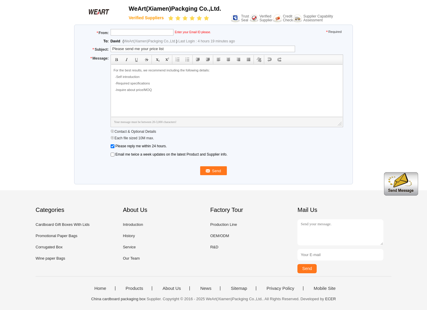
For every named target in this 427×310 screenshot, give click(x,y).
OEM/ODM (219, 236)
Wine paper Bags (50, 258)
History (129, 236)
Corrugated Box (49, 247)
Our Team (131, 258)
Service (129, 247)
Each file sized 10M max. (132, 138)
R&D (214, 247)
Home (100, 288)
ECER (330, 299)
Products (134, 288)
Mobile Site (325, 288)
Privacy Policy (280, 288)
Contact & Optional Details (133, 132)
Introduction (133, 224)
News (205, 288)
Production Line (223, 224)
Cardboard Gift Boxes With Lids (63, 224)
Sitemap (239, 288)
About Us (171, 288)
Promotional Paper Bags (56, 236)
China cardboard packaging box (118, 299)
